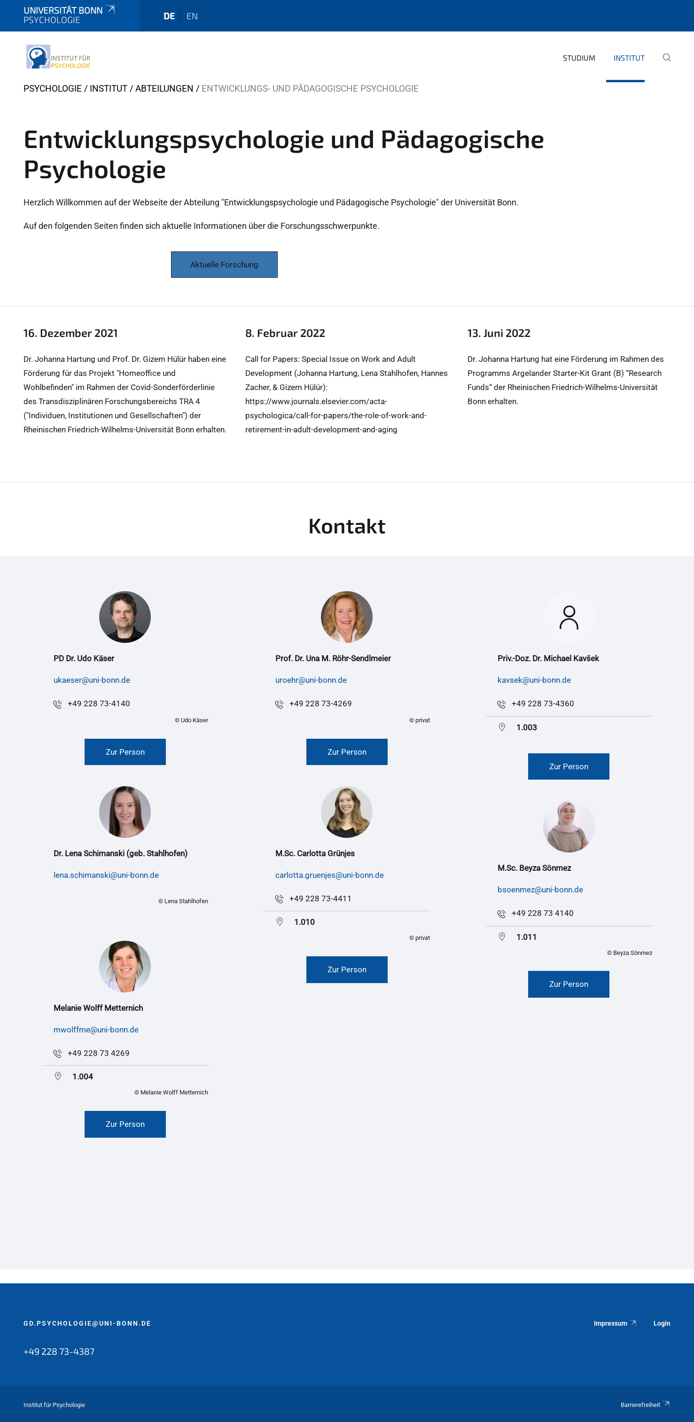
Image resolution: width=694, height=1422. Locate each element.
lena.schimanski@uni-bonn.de (106, 875)
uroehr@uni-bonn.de (311, 680)
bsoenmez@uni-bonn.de (540, 889)
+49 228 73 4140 (543, 913)
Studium (579, 57)
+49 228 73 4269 (99, 1053)
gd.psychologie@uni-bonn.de (87, 1323)
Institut (629, 57)
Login (662, 1323)
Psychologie (52, 88)
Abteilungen (164, 88)
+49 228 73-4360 (543, 703)
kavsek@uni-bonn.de (534, 680)
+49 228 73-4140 (99, 703)
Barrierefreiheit (646, 1404)
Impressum (615, 1323)
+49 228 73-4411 (320, 898)
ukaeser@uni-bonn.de (92, 680)
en (192, 15)
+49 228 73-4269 (320, 703)
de (169, 15)
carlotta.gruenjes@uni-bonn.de (329, 875)
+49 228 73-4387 (58, 1351)
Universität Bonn (70, 10)
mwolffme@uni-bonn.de (96, 1029)
